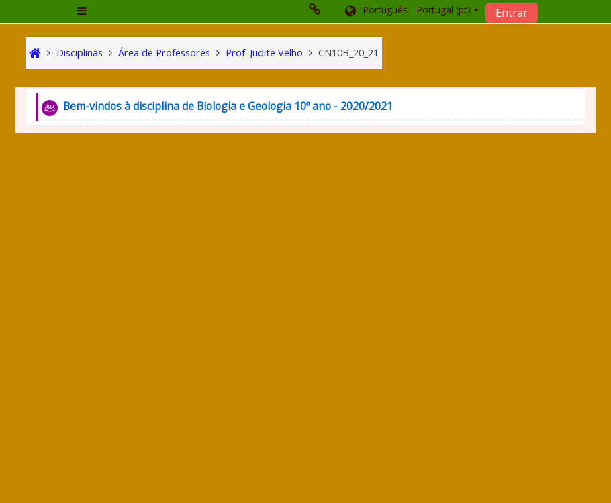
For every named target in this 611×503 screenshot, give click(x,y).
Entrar (512, 12)
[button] (411, 11)
